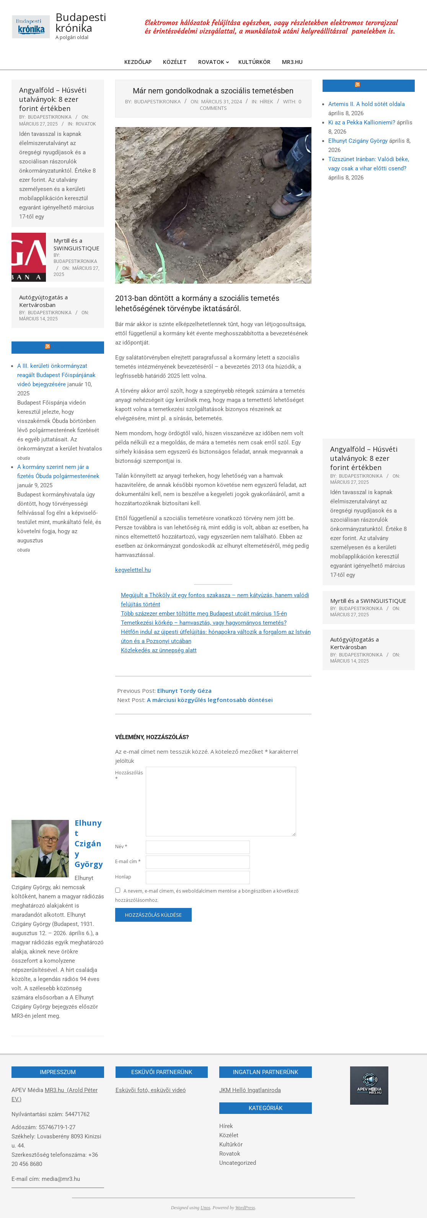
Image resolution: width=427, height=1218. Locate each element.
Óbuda (61, 347)
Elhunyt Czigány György (89, 843)
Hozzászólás (129, 775)
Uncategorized (237, 1162)
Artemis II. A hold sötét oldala (366, 104)
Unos (205, 1207)
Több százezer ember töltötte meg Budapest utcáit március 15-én (204, 613)
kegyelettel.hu (133, 570)
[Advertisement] (57, 682)
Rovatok (86, 124)
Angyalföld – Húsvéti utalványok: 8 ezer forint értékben (52, 99)
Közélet (228, 1135)
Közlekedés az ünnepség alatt (159, 650)
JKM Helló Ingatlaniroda (250, 1090)
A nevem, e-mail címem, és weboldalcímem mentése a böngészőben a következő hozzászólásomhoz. (206, 895)
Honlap (123, 876)
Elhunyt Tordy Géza (184, 690)
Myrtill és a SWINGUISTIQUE (76, 244)
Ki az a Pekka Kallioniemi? (361, 122)
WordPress (245, 1207)
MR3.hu (372, 85)
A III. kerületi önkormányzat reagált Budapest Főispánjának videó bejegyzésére (56, 375)
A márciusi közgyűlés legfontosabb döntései (210, 700)
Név (121, 846)
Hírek (266, 101)
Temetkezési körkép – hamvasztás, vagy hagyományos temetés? (204, 622)
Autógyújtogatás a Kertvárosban (43, 301)
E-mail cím (128, 861)
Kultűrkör (231, 1144)
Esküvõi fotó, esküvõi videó (151, 1090)
